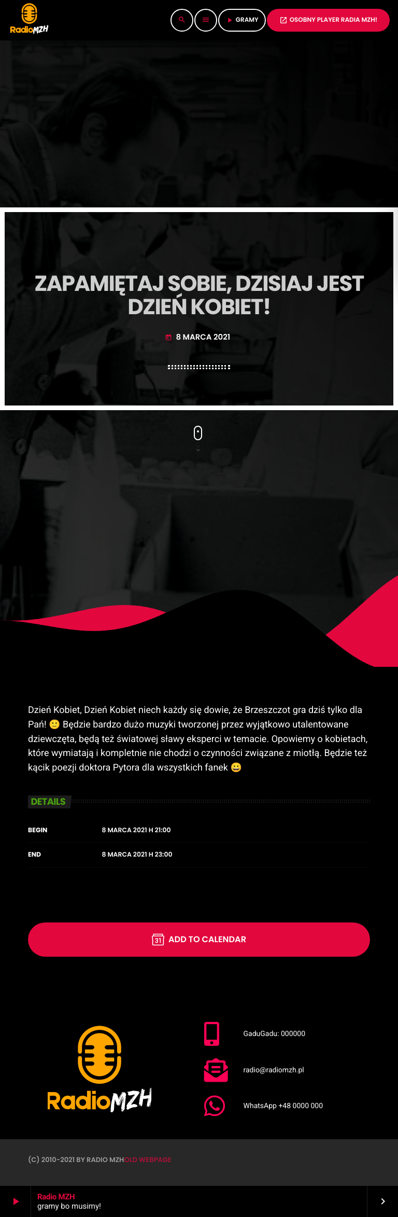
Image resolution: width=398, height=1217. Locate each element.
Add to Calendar (199, 939)
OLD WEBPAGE (147, 1160)
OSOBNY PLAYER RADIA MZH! (328, 20)
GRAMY (242, 20)
